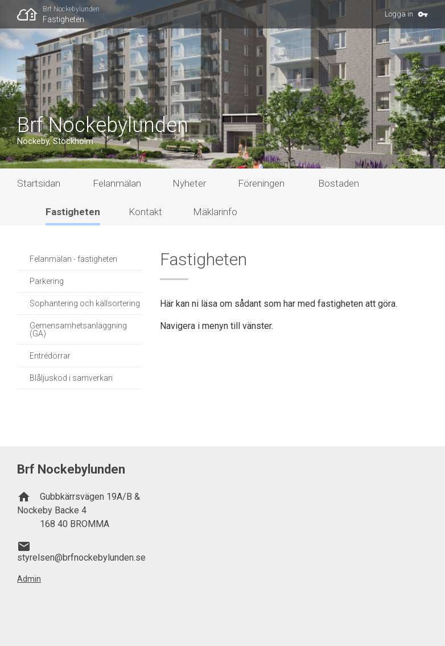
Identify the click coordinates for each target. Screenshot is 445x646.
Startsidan (38, 183)
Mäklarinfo (215, 211)
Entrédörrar (50, 355)
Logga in (399, 14)
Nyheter (189, 183)
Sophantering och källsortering (85, 303)
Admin (29, 578)
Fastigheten (63, 19)
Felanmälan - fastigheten (73, 259)
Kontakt (145, 211)
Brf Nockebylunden (71, 9)
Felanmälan (117, 183)
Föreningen (261, 183)
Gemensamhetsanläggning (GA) (78, 329)
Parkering (47, 281)
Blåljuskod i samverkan (71, 377)
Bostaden (338, 183)
